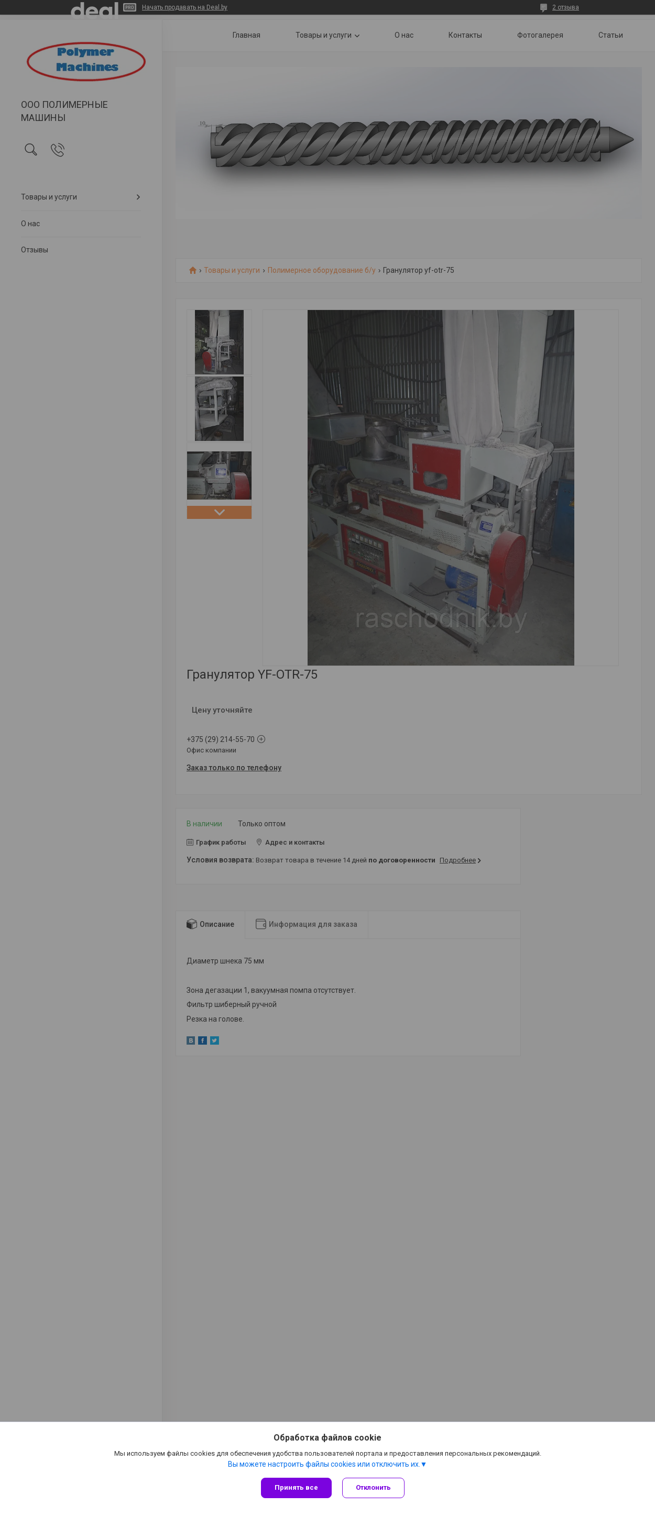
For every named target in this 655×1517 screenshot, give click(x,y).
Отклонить (373, 1487)
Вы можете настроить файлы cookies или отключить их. (324, 1464)
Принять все (296, 1487)
